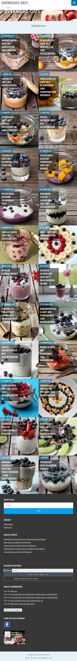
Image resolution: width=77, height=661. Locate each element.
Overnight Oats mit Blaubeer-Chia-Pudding (10, 160)
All (47, 574)
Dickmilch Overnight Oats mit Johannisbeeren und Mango (25, 539)
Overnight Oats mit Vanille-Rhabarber (18, 552)
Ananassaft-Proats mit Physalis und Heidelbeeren (47, 390)
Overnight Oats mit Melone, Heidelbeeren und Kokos (47, 430)
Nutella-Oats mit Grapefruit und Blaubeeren (47, 353)
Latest (15, 570)
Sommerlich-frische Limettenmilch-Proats (9, 428)
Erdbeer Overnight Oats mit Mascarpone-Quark (47, 277)
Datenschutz (8, 524)
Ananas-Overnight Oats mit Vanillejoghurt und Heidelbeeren (10, 470)
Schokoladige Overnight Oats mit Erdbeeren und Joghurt (24, 549)
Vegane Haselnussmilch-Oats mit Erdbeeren (20, 546)
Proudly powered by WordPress (38, 655)
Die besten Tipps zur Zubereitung (22, 604)
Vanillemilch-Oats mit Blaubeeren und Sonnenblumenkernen (48, 87)
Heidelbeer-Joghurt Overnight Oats (8, 198)
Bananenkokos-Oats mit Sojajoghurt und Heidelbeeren (48, 315)
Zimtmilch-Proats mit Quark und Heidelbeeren (9, 313)
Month (42, 574)
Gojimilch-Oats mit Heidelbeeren (9, 82)
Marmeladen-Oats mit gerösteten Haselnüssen (9, 45)
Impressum (8, 527)
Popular (8, 570)
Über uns (13, 591)
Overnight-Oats (15, 2)
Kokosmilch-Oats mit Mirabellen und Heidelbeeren (47, 46)
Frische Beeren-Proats (10, 272)
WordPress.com (46, 658)
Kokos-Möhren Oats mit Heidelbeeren (47, 122)
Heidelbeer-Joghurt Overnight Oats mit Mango (46, 162)
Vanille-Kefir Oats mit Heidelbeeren (9, 235)
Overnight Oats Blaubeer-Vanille (48, 465)
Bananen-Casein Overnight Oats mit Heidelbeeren (47, 200)
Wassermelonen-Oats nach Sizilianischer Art (26, 601)
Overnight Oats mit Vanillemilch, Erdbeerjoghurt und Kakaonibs (33, 594)
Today (31, 574)
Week (36, 574)
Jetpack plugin (9, 579)
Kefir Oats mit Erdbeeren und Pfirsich (17, 542)
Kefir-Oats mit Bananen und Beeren (48, 235)
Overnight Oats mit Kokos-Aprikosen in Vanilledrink (9, 123)
